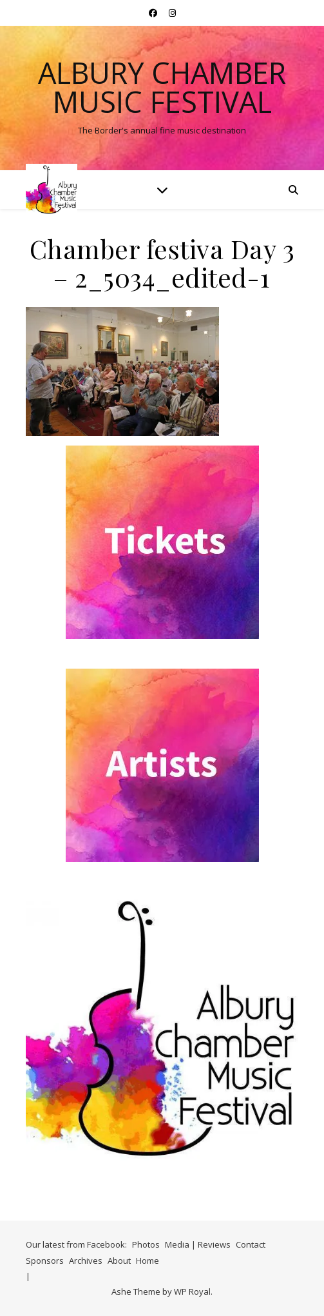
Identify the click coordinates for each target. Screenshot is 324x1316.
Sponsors (45, 1260)
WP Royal (192, 1291)
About (119, 1260)
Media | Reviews (198, 1244)
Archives (85, 1260)
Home (147, 1260)
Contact (250, 1244)
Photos (146, 1244)
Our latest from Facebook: (76, 1244)
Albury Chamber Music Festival (162, 87)
